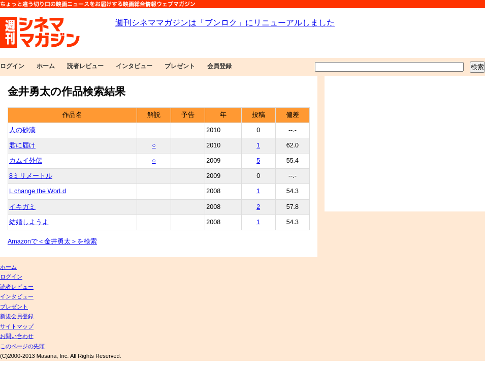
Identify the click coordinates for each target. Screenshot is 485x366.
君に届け (22, 145)
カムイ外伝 (25, 160)
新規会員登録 (17, 316)
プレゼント (180, 66)
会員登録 (219, 66)
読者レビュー (85, 66)
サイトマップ (17, 326)
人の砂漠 (22, 130)
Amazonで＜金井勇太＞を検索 (52, 241)
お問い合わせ (17, 336)
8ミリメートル (30, 175)
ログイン (12, 66)
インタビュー (134, 66)
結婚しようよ (29, 222)
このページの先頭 (22, 346)
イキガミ (22, 206)
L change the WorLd (37, 191)
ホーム (46, 66)
